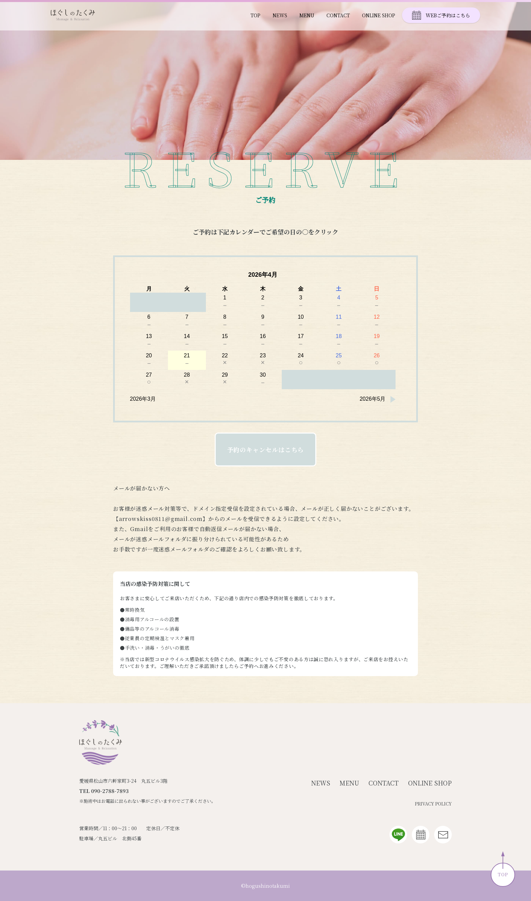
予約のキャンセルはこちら (265, 449)
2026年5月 (373, 399)
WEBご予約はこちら (441, 15)
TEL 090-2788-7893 (104, 790)
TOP (255, 15)
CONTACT (338, 15)
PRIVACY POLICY (433, 803)
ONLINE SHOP (378, 15)
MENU (306, 15)
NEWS (280, 15)
